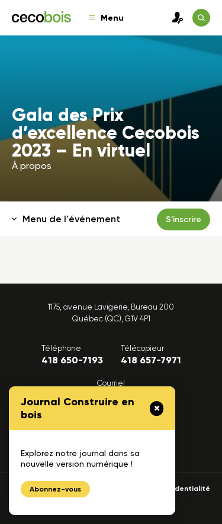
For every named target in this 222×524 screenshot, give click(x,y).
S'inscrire (183, 219)
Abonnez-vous (55, 489)
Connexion (175, 18)
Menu (106, 18)
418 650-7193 (72, 360)
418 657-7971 (151, 360)
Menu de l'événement (66, 218)
